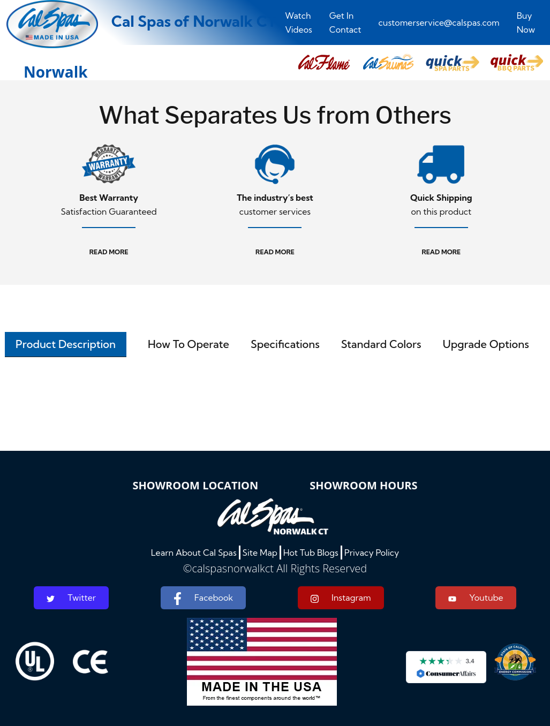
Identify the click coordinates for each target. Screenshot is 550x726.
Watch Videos (298, 22)
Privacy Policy (372, 552)
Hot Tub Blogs (310, 552)
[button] (324, 63)
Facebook (203, 598)
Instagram (341, 597)
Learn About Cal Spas (194, 552)
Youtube (475, 597)
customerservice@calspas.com (439, 22)
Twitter (71, 597)
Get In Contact (345, 22)
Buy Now (526, 22)
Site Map (260, 552)
